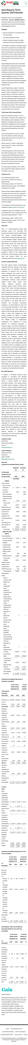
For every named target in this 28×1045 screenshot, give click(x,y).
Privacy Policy (18, 1034)
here (13, 207)
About (7, 1028)
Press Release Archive (16, 1028)
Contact (25, 1034)
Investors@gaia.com (6, 447)
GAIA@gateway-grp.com (7, 459)
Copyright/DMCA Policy (7, 1034)
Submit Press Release (8, 1031)
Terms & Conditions (20, 1031)
